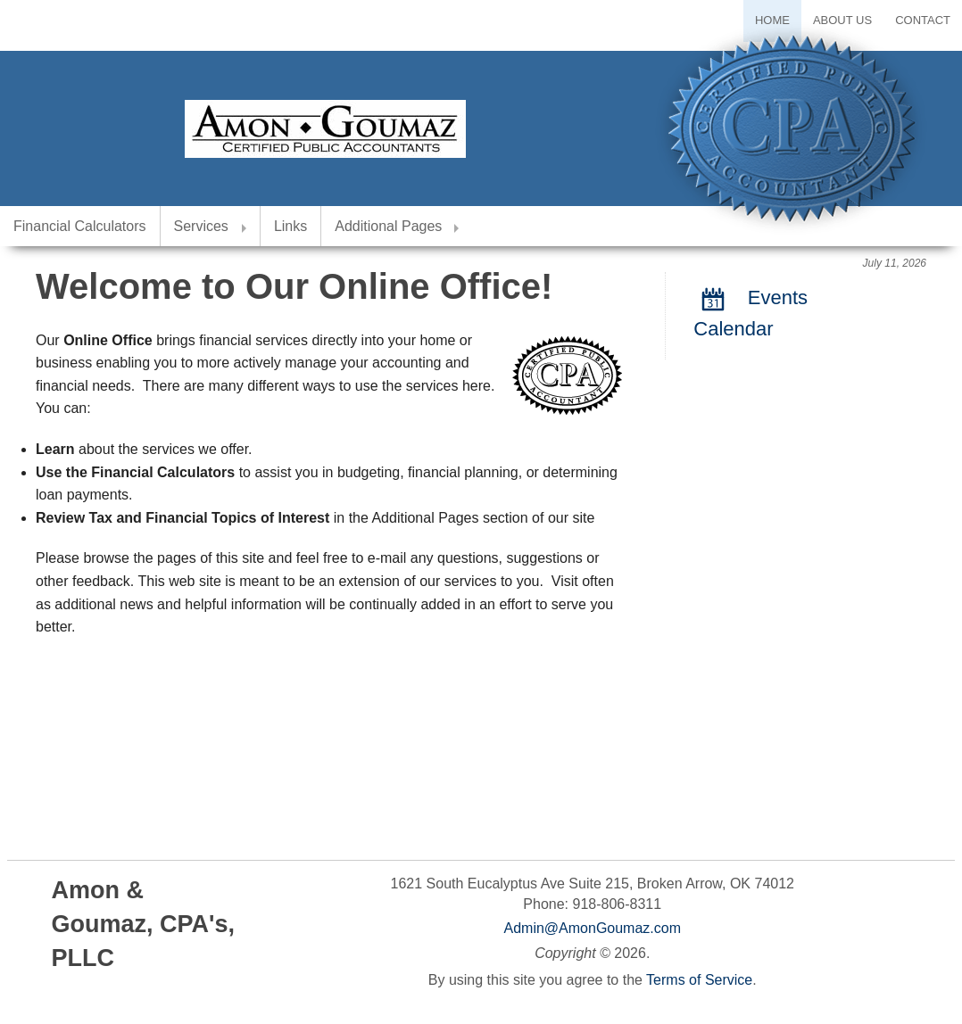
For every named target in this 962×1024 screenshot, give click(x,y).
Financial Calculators (79, 226)
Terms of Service (699, 979)
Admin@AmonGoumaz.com (592, 928)
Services (201, 226)
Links (290, 226)
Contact (922, 20)
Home (772, 20)
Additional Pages (388, 226)
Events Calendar (750, 309)
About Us (842, 20)
